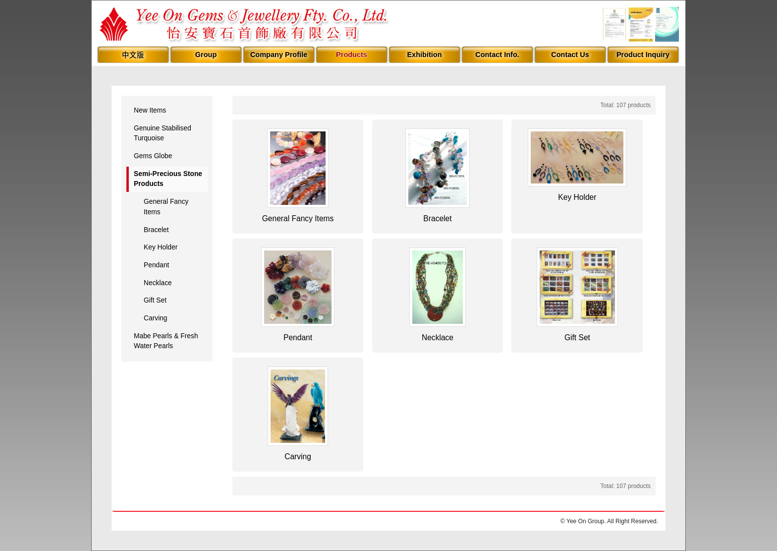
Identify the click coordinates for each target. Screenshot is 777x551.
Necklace (158, 283)
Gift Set (155, 300)
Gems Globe (153, 156)
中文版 (133, 55)
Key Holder (160, 247)
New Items (150, 110)
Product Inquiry (642, 55)
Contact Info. (497, 55)
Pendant (156, 265)
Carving (155, 318)
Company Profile (278, 55)
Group (206, 55)
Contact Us (570, 55)
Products (351, 55)
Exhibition (424, 55)
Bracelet (156, 230)
